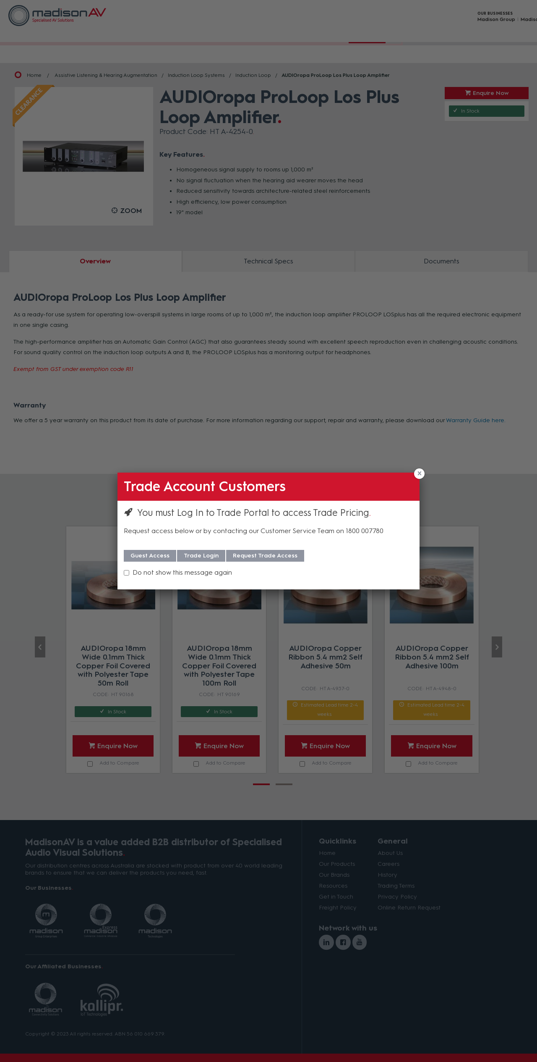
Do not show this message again (182, 572)
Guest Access (149, 555)
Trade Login (201, 555)
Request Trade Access (265, 555)
